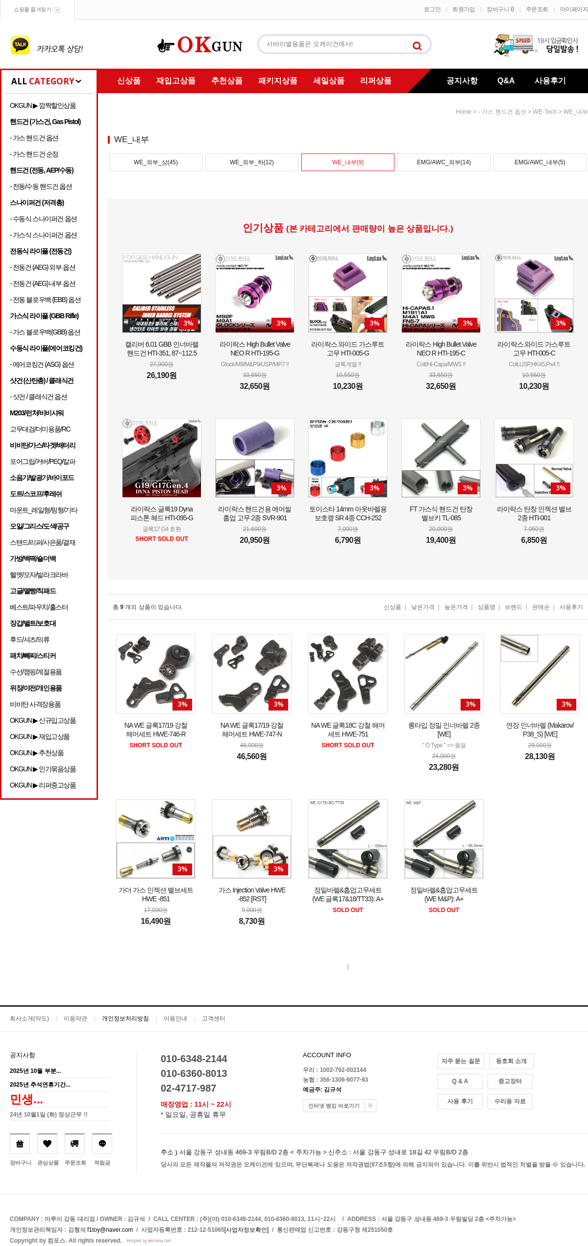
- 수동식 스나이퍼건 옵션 (43, 219)
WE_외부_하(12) (252, 162)
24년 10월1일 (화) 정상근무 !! (49, 1114)
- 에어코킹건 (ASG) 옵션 (42, 364)
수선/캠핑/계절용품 (36, 672)
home (463, 111)
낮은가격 (423, 607)
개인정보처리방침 (125, 1018)
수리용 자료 (509, 1101)
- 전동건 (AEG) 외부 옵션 (42, 267)
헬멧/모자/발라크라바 (39, 575)
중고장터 (510, 1081)
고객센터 (213, 1018)
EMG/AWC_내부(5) (539, 162)
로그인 (432, 9)
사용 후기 (459, 1101)
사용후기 (550, 80)
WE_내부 (576, 111)
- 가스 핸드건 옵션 (34, 138)
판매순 (541, 607)
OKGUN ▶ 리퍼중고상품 (43, 785)
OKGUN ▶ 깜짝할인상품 (43, 105)
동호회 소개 (511, 1061)
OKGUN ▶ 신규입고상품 (43, 720)
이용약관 (75, 1018)
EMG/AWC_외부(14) (444, 162)
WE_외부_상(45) (156, 162)
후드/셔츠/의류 (29, 639)
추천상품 (227, 80)
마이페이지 (574, 9)
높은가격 (456, 607)
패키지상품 (277, 80)
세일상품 (328, 80)
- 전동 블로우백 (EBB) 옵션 (45, 300)
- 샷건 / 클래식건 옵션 (38, 397)
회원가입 (463, 9)
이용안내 (175, 1018)
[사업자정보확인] (246, 1229)
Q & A (460, 1081)
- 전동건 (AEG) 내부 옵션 (42, 283)
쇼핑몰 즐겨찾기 (32, 9)
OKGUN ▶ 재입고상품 (40, 736)
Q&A (506, 80)
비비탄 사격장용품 (35, 704)
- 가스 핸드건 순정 (34, 154)
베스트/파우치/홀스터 (39, 607)
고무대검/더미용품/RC (40, 429)
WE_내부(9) (348, 162)
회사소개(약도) (29, 1018)
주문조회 (537, 9)
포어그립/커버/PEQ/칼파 (42, 461)
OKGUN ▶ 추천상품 (36, 753)
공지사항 (462, 80)
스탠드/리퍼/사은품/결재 (42, 542)
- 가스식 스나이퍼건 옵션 (43, 235)
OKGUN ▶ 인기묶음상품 (43, 769)
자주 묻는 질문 (460, 1061)
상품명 (486, 607)
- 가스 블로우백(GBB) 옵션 (45, 332)
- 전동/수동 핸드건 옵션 (41, 186)
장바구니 (500, 9)
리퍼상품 (376, 80)
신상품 (129, 80)
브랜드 (513, 607)
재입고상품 (176, 80)
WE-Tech (545, 111)
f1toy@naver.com (110, 1229)
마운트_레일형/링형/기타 (43, 510)
